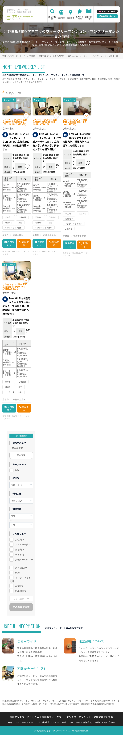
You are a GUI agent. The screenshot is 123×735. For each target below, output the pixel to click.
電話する (25, 243)
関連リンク (13, 722)
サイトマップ (29, 722)
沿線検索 (61, 17)
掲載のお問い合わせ (105, 722)
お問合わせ (10, 243)
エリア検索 (52, 17)
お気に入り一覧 (108, 11)
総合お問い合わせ (107, 16)
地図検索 (70, 17)
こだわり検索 (80, 17)
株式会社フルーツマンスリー (15, 252)
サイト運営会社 (84, 722)
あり (17, 470)
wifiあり (19, 585)
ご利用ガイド (89, 17)
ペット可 (19, 554)
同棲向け (19, 549)
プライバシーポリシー (61, 722)
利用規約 (43, 722)
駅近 (17, 572)
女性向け (19, 539)
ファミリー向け (23, 544)
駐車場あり (20, 590)
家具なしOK (21, 567)
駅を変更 (21, 455)
